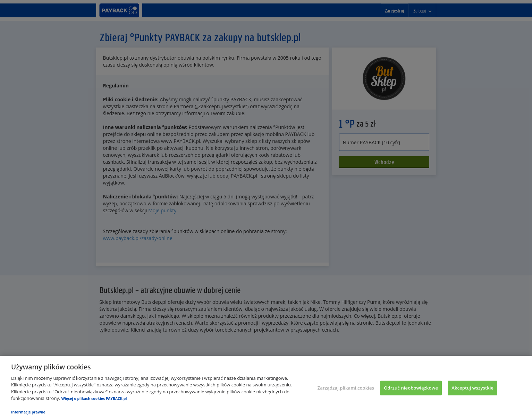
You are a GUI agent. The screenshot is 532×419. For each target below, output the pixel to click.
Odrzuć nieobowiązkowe (411, 388)
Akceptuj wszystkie (472, 388)
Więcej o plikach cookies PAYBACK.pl (94, 398)
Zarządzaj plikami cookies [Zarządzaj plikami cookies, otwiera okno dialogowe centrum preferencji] (346, 388)
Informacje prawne (28, 412)
